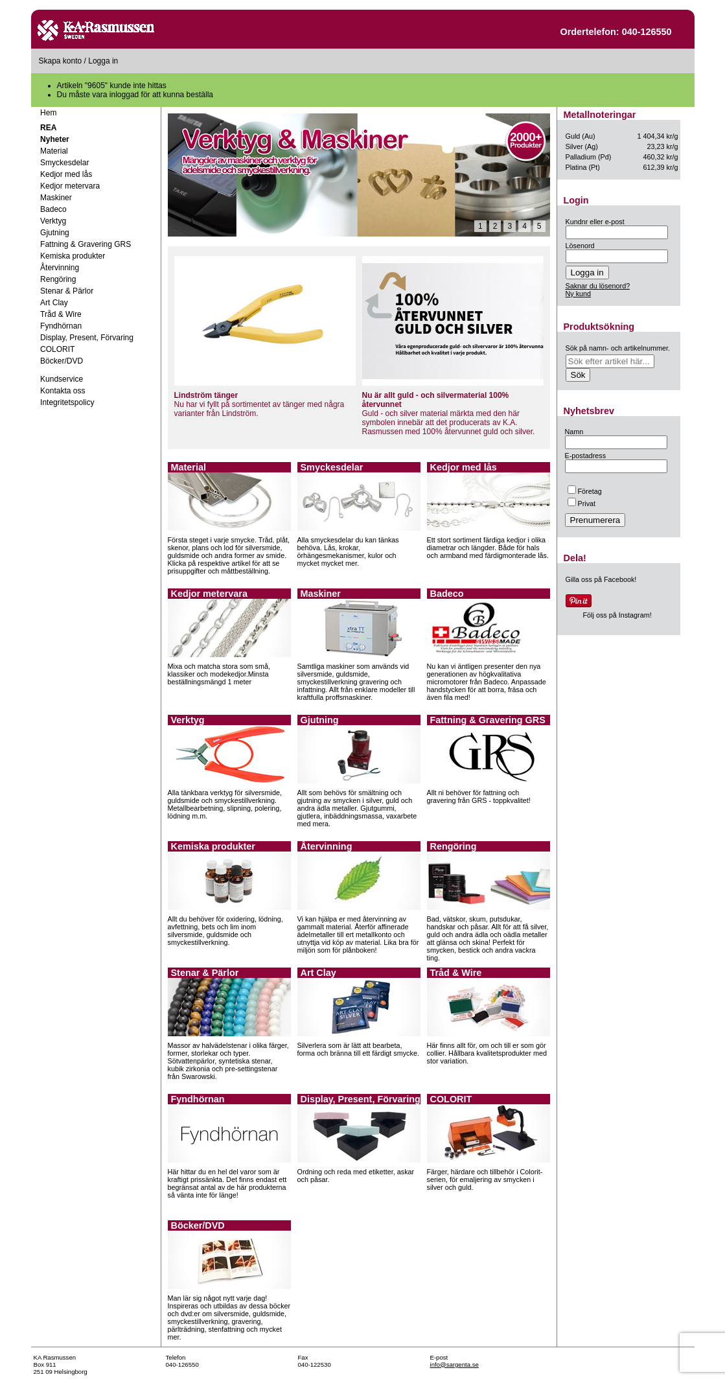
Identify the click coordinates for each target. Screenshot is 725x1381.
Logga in (103, 60)
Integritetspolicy (67, 402)
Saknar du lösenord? (598, 286)
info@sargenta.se (454, 1364)
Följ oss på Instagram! (617, 615)
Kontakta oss (62, 390)
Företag (585, 491)
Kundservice (61, 379)
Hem (48, 112)
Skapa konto (60, 60)
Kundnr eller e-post (595, 222)
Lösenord (580, 246)
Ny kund (579, 293)
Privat (582, 503)
